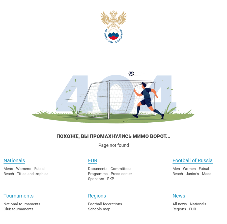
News (179, 196)
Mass (206, 174)
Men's (8, 168)
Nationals (14, 160)
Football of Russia (193, 160)
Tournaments (19, 196)
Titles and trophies (32, 174)
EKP (110, 179)
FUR (92, 160)
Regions (97, 196)
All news (180, 204)
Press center (121, 174)
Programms (98, 174)
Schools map (99, 209)
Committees (120, 168)
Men (176, 168)
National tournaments (22, 204)
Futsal (39, 168)
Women (189, 168)
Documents (97, 168)
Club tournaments (19, 209)
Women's (23, 168)
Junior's (192, 174)
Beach (9, 174)
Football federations (105, 204)
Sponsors (96, 179)
